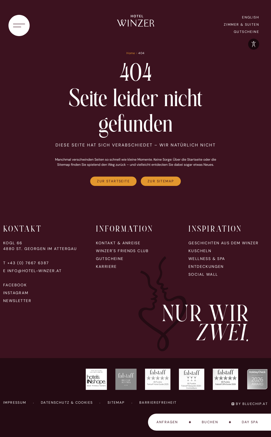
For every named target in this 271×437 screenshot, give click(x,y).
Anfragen (167, 422)
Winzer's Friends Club (122, 251)
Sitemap (116, 402)
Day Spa (250, 422)
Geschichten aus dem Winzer (223, 243)
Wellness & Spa (206, 258)
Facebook (15, 285)
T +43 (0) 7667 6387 (26, 263)
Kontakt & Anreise (118, 243)
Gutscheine (246, 32)
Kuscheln (199, 251)
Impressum (14, 402)
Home (130, 53)
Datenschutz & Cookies (67, 402)
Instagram (16, 293)
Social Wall (203, 274)
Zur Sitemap (161, 181)
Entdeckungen (206, 266)
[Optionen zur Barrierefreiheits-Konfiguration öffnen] (253, 44)
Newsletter (17, 300)
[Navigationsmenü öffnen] (19, 25)
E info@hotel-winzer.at (32, 270)
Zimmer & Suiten (241, 24)
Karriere (106, 266)
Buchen (210, 422)
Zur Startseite (113, 181)
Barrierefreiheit (158, 402)
